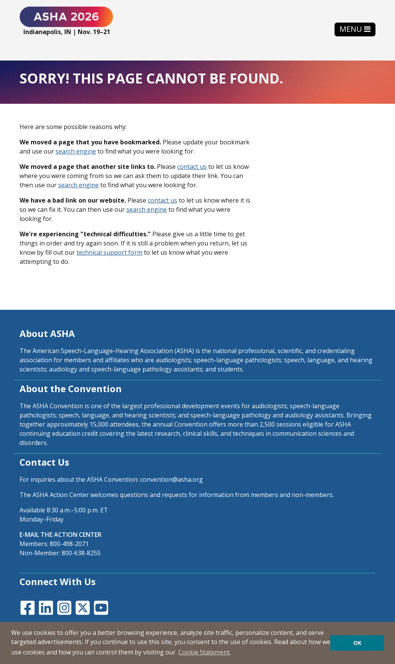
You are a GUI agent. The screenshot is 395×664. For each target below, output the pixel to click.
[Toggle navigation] (355, 29)
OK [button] (357, 642)
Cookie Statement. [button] (204, 652)
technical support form (109, 252)
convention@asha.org (171, 479)
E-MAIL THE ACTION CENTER (60, 534)
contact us (192, 166)
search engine (75, 151)
